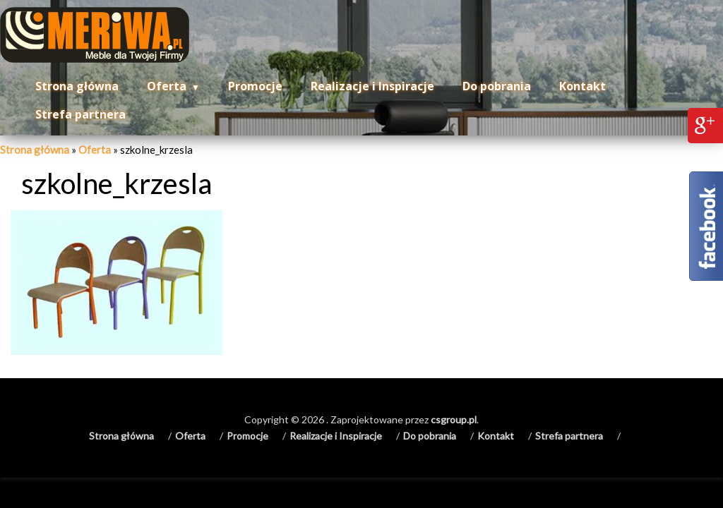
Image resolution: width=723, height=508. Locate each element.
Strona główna (77, 86)
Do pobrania (496, 86)
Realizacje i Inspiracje (372, 86)
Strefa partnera (80, 114)
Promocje (255, 86)
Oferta (166, 86)
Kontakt (582, 86)
